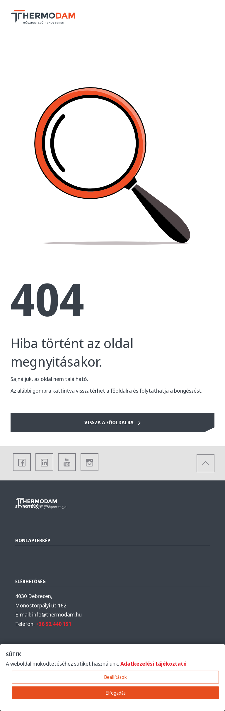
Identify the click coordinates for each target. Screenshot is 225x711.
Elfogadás (115, 693)
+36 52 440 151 (53, 623)
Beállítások (115, 677)
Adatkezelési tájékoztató (153, 663)
